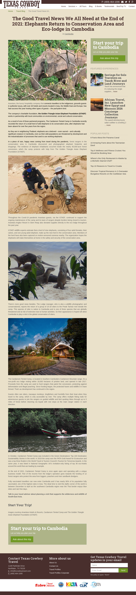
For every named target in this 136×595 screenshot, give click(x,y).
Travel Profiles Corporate (59, 573)
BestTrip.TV (121, 6)
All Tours (83, 6)
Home (63, 6)
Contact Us (53, 566)
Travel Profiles (55, 569)
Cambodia (69, 34)
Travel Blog (20, 11)
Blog (90, 6)
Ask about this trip (22, 539)
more (115, 91)
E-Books (98, 6)
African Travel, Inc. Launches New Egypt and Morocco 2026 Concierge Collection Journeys (115, 108)
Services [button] (72, 6)
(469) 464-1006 (112, 2)
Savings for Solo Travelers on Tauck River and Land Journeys (116, 79)
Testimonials (109, 6)
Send (123, 570)
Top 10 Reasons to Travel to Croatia (106, 166)
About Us (53, 563)
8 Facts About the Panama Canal (105, 137)
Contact (132, 6)
